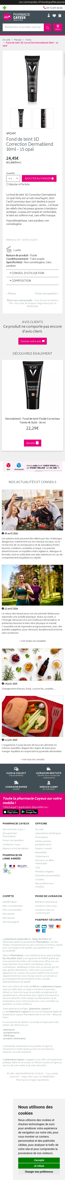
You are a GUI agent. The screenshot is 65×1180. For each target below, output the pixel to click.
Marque (18, 40)
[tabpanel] (32, 405)
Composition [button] (20, 281)
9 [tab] (51, 455)
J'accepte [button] (39, 1160)
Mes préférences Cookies (44, 885)
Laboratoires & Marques (48, 834)
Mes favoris (9, 918)
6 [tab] (35, 455)
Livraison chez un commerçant (44, 912)
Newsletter (41, 853)
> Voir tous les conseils (33, 760)
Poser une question (13, 841)
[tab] (32, 273)
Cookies (39, 880)
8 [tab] (45, 455)
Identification (10, 902)
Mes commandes (12, 910)
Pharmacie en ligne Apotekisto (32, 1080)
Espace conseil (43, 849)
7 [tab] (40, 455)
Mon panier (9, 914)
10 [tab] (56, 455)
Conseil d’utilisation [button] (26, 273)
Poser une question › (47, 294)
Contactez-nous (11, 845)
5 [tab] (30, 455)
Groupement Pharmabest (10, 835)
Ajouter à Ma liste (17, 184)
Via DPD (16, 785)
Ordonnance (42, 857)
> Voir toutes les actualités (32, 641)
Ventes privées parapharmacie (43, 843)
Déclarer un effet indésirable (44, 862)
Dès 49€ (49, 772)
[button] (13, 178)
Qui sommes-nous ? (14, 830)
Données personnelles (47, 876)
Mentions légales (44, 872)
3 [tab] (19, 455)
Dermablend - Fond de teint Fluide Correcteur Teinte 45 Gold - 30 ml (32, 421)
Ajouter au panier (39, 179)
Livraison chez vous (46, 906)
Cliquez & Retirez (16, 771)
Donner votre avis (33, 341)
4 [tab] (25, 455)
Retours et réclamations (16, 849)
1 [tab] (9, 455)
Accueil (6, 40)
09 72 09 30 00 (49, 785)
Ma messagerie (11, 922)
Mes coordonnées (13, 906)
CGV (37, 868)
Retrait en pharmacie (46, 902)
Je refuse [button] (39, 1165)
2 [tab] (14, 455)
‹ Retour (11, 294)
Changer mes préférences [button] (39, 1171)
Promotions (41, 838)
